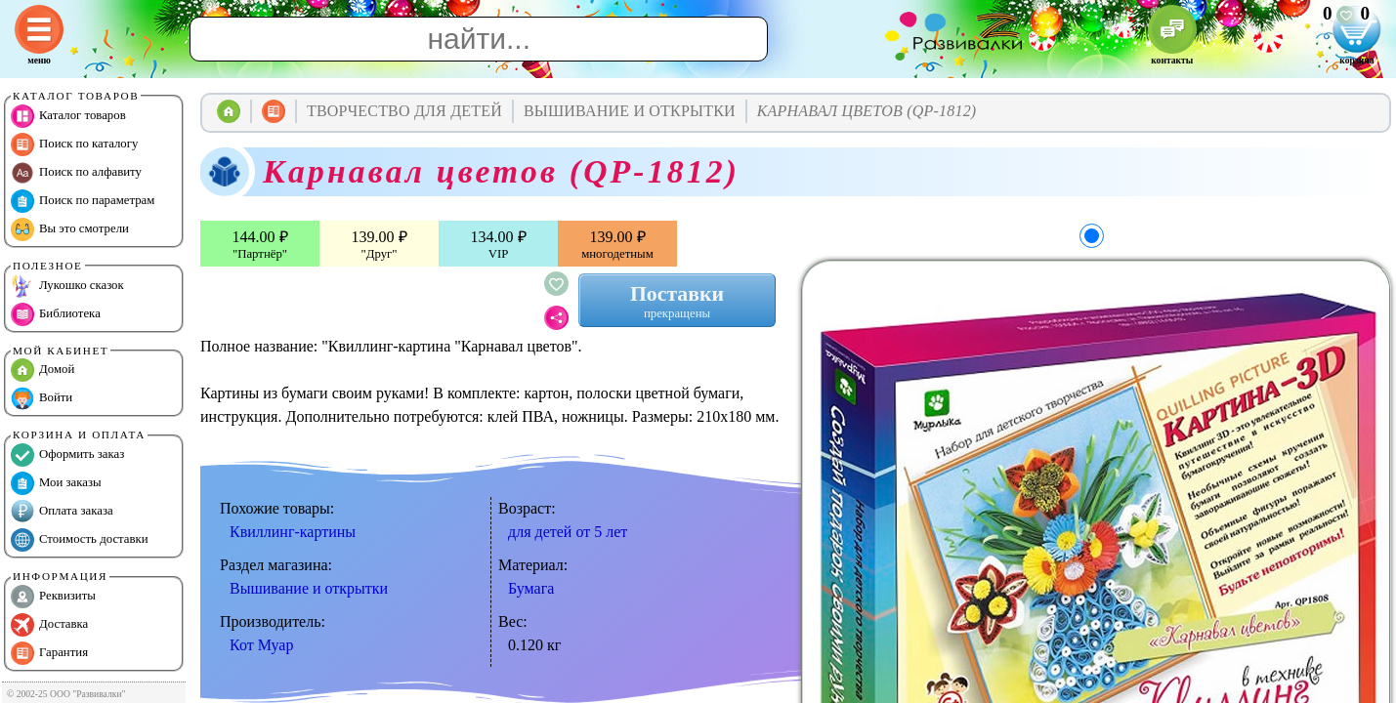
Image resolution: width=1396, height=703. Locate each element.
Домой (42, 370)
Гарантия (49, 653)
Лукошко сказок (67, 286)
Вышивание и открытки (309, 588)
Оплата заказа (62, 511)
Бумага (531, 588)
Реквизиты (53, 596)
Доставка (49, 625)
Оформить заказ (67, 455)
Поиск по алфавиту (76, 173)
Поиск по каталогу (74, 144)
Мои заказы (56, 483)
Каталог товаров (68, 116)
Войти (41, 398)
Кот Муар (261, 645)
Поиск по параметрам (82, 201)
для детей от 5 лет (567, 531)
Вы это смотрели (70, 229)
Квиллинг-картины (293, 531)
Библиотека (56, 314)
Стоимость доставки (79, 540)
